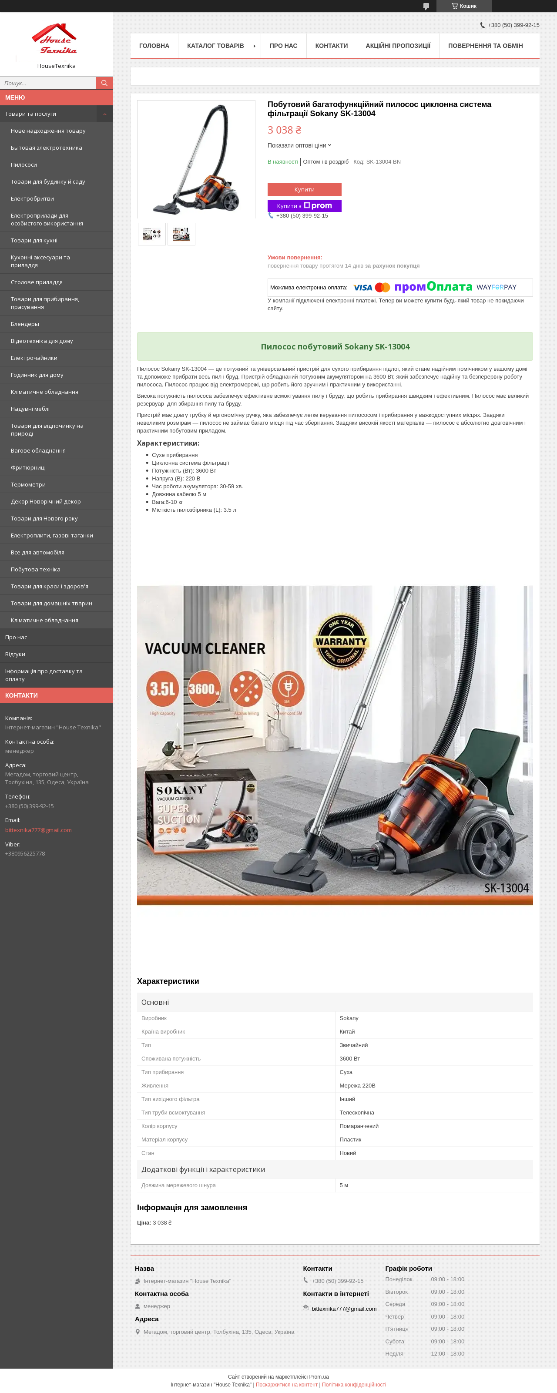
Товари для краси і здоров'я (49, 586)
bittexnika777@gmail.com (38, 830)
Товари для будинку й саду (48, 181)
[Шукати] (104, 83)
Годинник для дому (37, 375)
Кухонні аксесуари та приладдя (40, 261)
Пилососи (24, 164)
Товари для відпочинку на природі (47, 429)
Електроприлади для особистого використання (47, 219)
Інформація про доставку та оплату (44, 675)
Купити (305, 189)
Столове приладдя (37, 282)
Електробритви (32, 198)
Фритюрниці (28, 467)
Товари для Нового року (44, 518)
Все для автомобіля (37, 552)
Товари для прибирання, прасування (45, 303)
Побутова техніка (35, 569)
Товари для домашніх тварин (51, 603)
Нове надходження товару (48, 130)
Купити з (304, 206)
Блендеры (25, 324)
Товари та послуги (30, 113)
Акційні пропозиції (398, 45)
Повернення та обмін (485, 45)
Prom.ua (319, 1377)
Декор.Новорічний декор (46, 501)
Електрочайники (34, 358)
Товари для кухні (34, 240)
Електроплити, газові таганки (52, 535)
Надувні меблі (30, 409)
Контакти (331, 45)
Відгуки (15, 654)
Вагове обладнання (38, 450)
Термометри (28, 484)
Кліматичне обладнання (44, 392)
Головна (154, 45)
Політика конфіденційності (354, 1385)
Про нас (16, 637)
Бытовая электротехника (46, 147)
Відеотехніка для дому (42, 341)
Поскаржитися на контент (287, 1385)
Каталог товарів (215, 45)
